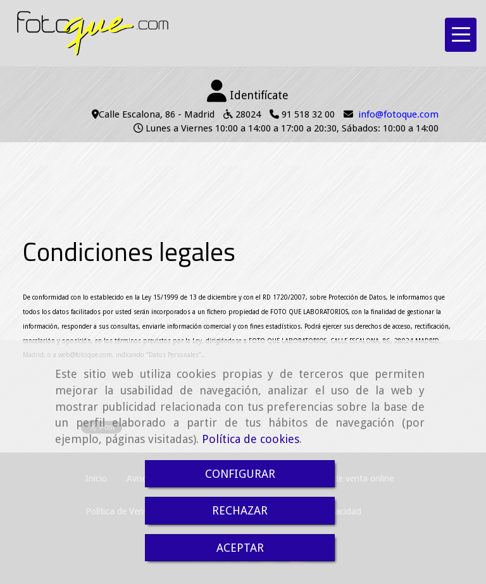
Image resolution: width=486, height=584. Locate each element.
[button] (247, 91)
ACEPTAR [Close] (240, 547)
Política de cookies (250, 439)
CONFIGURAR (240, 473)
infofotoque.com (398, 114)
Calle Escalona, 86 (137, 114)
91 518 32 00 (308, 114)
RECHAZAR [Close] (240, 510)
